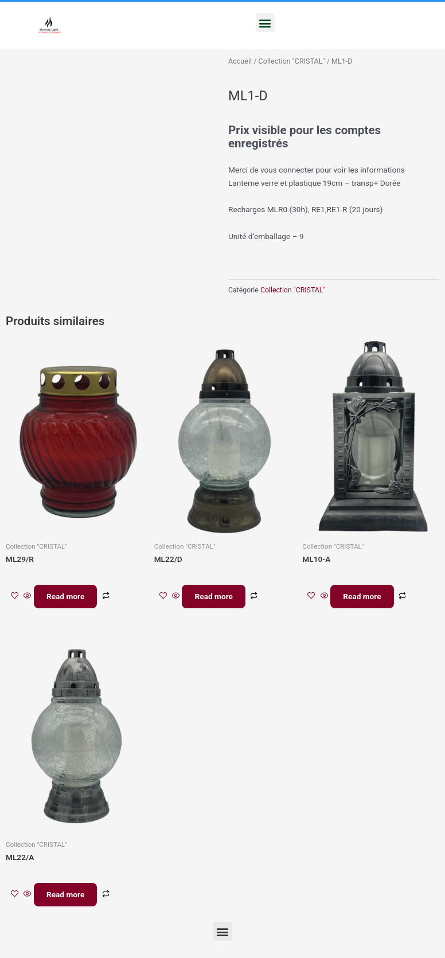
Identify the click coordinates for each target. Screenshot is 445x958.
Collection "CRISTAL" (292, 61)
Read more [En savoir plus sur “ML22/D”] (217, 597)
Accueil (240, 61)
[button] (265, 22)
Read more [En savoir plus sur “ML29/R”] (69, 597)
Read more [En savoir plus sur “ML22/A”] (69, 898)
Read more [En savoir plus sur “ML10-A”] (365, 597)
